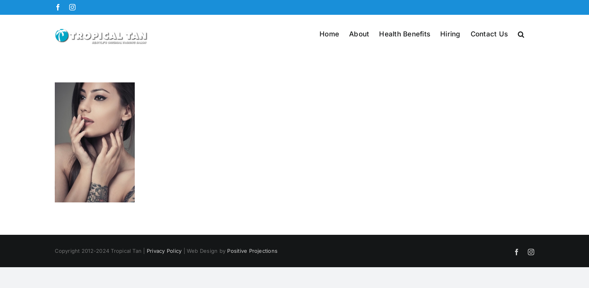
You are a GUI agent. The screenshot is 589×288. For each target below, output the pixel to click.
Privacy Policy (164, 251)
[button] (531, 33)
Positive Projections (252, 251)
